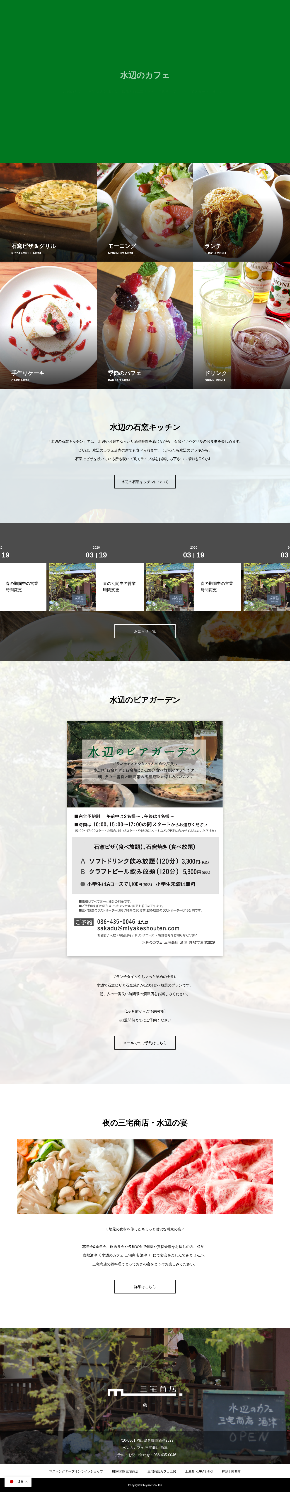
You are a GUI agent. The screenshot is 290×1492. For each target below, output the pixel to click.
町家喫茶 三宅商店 (125, 1471)
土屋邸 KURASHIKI (199, 1471)
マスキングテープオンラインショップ (76, 1471)
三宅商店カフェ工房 (161, 1471)
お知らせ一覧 (145, 631)
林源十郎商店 (231, 1471)
